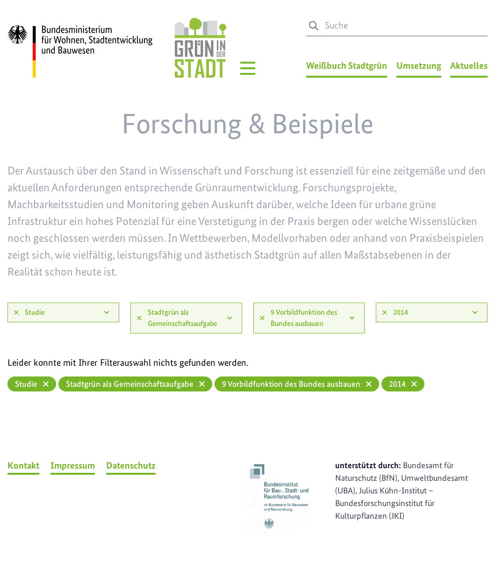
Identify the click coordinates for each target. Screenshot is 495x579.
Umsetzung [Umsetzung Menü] (418, 65)
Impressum (72, 465)
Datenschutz (131, 465)
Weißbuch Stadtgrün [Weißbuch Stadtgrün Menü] (346, 65)
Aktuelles (469, 65)
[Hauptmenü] (248, 68)
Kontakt (23, 465)
